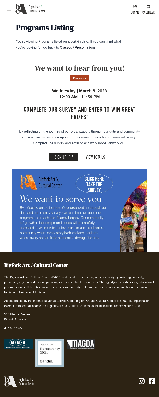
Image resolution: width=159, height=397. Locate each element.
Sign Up (64, 157)
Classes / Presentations (78, 47)
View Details (95, 158)
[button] (9, 8)
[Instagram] (142, 381)
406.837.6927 (13, 328)
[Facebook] (152, 381)
